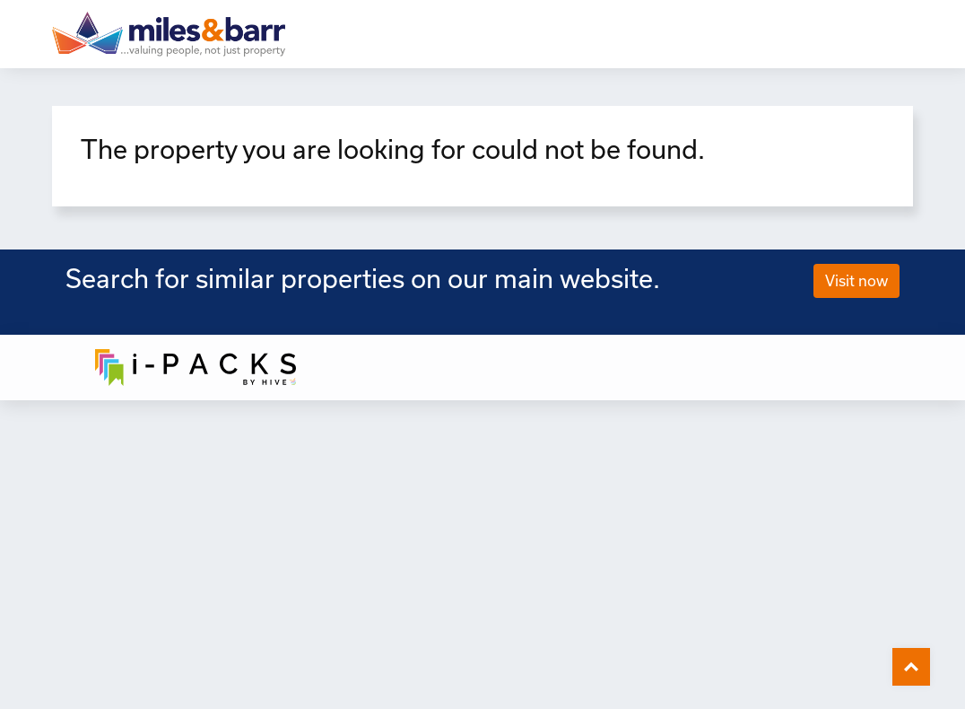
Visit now (856, 280)
